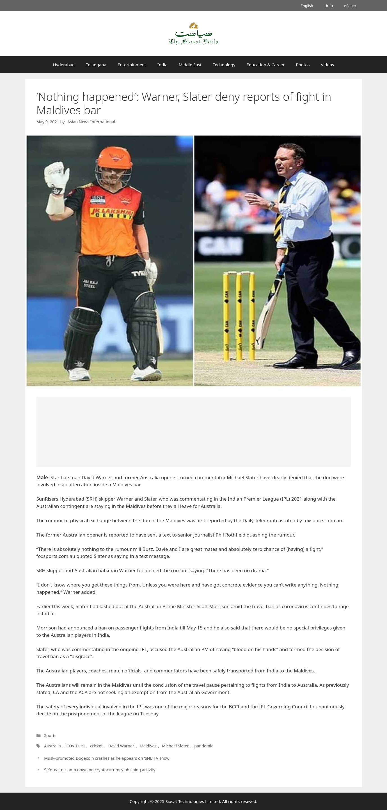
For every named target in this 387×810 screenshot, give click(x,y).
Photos (303, 64)
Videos (327, 64)
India (162, 64)
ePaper (350, 5)
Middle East (190, 64)
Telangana (96, 64)
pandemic (202, 746)
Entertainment (132, 64)
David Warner (121, 746)
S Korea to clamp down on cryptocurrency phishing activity (99, 769)
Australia (52, 746)
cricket (96, 746)
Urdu (328, 5)
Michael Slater (174, 746)
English (307, 5)
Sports (50, 735)
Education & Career (266, 64)
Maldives (147, 746)
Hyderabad (64, 64)
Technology (224, 64)
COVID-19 (75, 746)
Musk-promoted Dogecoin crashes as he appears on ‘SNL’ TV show (106, 758)
